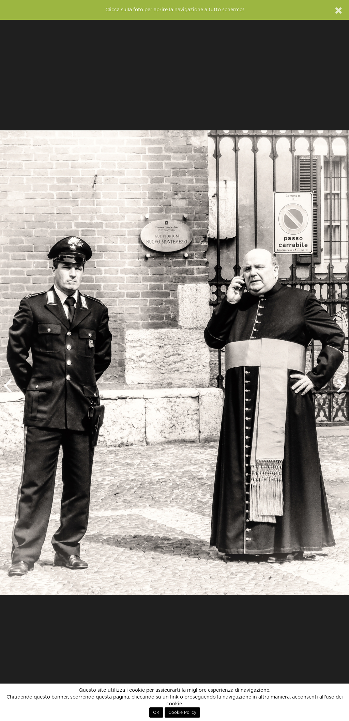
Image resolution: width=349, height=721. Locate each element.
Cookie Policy (182, 712)
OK (156, 712)
